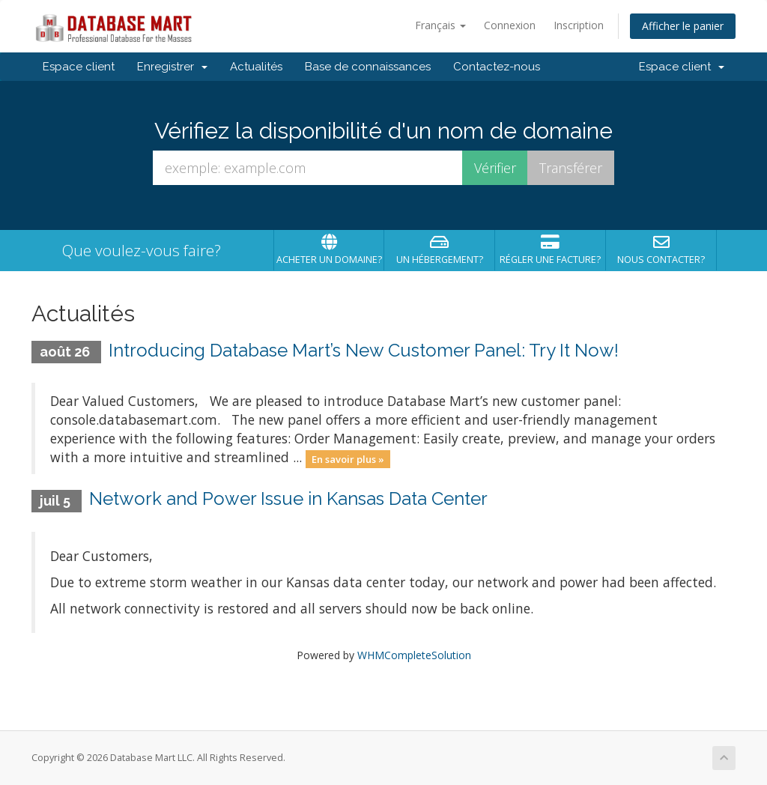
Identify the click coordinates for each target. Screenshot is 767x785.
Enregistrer (172, 66)
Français (440, 25)
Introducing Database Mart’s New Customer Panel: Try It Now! (364, 350)
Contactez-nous (496, 66)
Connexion (510, 25)
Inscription (579, 25)
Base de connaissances (368, 66)
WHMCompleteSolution (414, 655)
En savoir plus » (348, 458)
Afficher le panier (683, 26)
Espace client (79, 66)
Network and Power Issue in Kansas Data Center (288, 498)
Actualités (256, 66)
